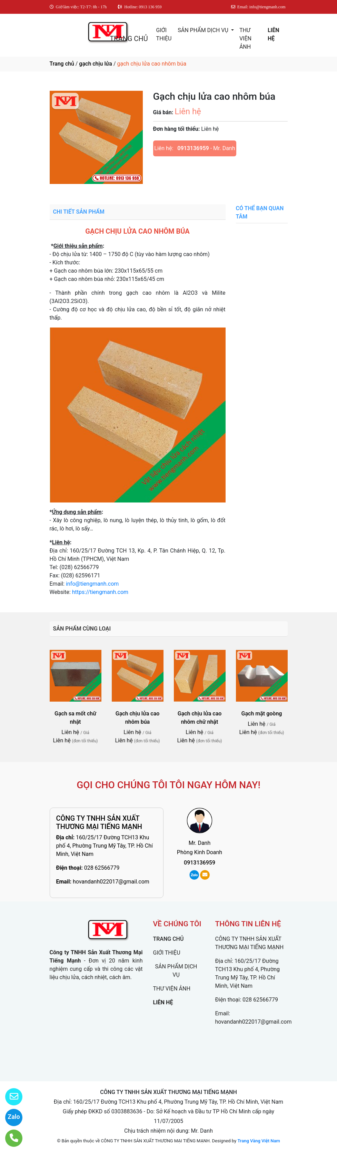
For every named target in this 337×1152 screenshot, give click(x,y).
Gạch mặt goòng (261, 713)
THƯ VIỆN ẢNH (245, 38)
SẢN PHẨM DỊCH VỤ (204, 30)
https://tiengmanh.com (100, 592)
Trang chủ (62, 63)
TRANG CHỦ (129, 39)
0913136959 (193, 148)
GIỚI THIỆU (164, 34)
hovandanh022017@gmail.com (111, 881)
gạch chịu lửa (95, 63)
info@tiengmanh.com (92, 583)
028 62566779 (102, 868)
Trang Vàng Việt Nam (258, 1140)
